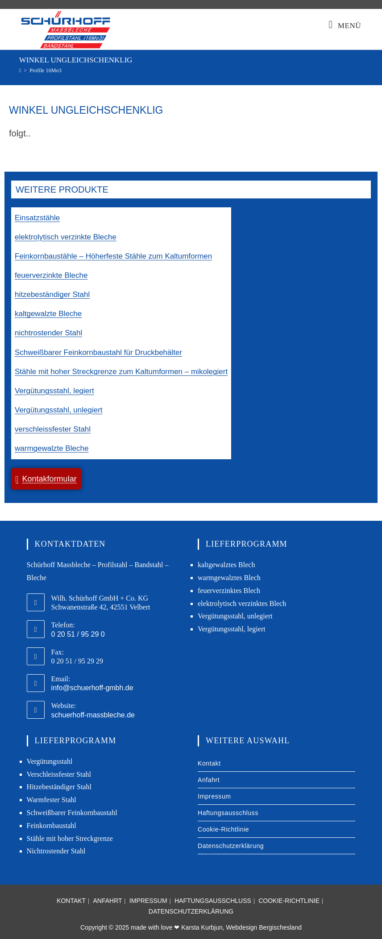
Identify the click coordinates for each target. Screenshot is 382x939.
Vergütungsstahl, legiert (54, 391)
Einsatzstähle (37, 218)
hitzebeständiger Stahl (52, 294)
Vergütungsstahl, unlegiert (59, 410)
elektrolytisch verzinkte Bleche (65, 237)
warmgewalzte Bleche (51, 448)
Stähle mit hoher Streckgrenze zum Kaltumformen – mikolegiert (121, 371)
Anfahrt (209, 779)
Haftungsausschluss (228, 812)
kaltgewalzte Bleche (48, 313)
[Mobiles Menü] (345, 25)
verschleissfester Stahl (53, 429)
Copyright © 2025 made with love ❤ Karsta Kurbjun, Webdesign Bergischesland (191, 927)
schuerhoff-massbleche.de (93, 715)
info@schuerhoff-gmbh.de (92, 688)
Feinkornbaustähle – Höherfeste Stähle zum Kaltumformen (113, 256)
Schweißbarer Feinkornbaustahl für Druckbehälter (98, 352)
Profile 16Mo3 (45, 70)
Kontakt (209, 763)
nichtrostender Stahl (48, 333)
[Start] (20, 70)
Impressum (214, 796)
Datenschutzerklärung (231, 845)
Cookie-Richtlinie (223, 829)
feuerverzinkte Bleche (51, 275)
